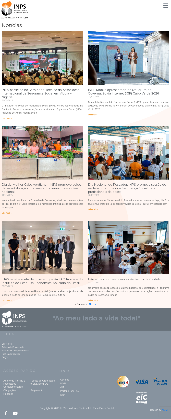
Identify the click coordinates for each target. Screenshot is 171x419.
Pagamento (36, 390)
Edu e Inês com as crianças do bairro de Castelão (125, 279)
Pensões (8, 393)
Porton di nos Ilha (69, 391)
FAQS (5, 357)
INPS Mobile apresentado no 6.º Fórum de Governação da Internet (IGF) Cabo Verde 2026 (123, 92)
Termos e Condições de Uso (15, 350)
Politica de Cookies (11, 354)
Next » (92, 304)
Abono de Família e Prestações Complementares (14, 383)
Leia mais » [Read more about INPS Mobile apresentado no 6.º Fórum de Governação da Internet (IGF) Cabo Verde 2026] (93, 115)
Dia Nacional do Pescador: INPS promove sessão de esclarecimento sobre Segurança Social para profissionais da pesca (127, 188)
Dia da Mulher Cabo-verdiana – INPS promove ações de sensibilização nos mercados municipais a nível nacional (41, 188)
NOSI (63, 383)
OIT (62, 387)
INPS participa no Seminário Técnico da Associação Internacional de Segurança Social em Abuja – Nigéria (41, 93)
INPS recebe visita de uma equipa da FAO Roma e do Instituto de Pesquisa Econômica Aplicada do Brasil (42, 281)
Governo (64, 379)
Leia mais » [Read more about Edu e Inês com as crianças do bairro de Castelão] (93, 300)
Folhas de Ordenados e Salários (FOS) (42, 382)
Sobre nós (7, 344)
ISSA (62, 395)
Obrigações (9, 390)
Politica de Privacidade (13, 347)
